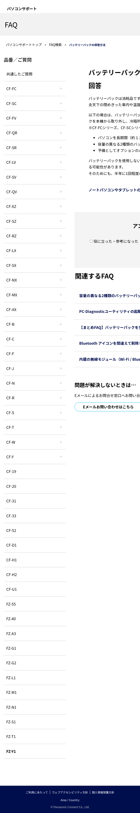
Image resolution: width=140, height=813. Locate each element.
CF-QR (11, 132)
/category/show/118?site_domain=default (61, 103)
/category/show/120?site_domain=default (61, 88)
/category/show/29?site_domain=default (61, 162)
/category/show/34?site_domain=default (61, 250)
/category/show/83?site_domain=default (61, 265)
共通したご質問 (19, 73)
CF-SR (11, 147)
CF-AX (11, 309)
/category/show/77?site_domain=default (61, 177)
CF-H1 (11, 559)
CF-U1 (11, 589)
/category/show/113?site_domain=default (61, 456)
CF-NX (11, 279)
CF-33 (11, 515)
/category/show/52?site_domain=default (61, 279)
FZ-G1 (11, 648)
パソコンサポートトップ (24, 44)
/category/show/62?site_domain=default (61, 397)
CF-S (10, 412)
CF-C (10, 338)
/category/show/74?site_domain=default (61, 147)
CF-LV (11, 162)
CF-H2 (11, 574)
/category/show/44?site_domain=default (61, 324)
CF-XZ (11, 206)
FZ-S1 (11, 721)
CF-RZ (11, 235)
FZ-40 (11, 618)
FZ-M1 (11, 692)
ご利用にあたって (37, 792)
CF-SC (11, 103)
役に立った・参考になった (115, 241)
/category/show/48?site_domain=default (61, 383)
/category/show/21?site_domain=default (61, 118)
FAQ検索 (55, 44)
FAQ (11, 24)
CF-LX (11, 250)
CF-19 (11, 471)
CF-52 (11, 530)
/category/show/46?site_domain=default (61, 353)
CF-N (10, 383)
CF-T (10, 427)
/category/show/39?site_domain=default (61, 294)
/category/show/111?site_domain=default (61, 206)
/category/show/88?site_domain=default (61, 221)
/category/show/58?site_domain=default (61, 191)
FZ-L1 (11, 677)
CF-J (10, 368)
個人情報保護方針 (103, 792)
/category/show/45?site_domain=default (61, 338)
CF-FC (11, 88)
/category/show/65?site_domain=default (61, 235)
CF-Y (10, 456)
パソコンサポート (22, 8)
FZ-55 (11, 603)
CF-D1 (11, 544)
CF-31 (11, 500)
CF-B (10, 324)
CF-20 (11, 486)
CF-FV (11, 118)
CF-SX (11, 265)
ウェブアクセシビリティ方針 (70, 792)
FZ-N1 (11, 707)
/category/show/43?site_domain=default (61, 309)
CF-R (10, 397)
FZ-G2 (11, 662)
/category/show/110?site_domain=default (61, 132)
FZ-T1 (11, 736)
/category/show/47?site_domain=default (61, 368)
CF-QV (11, 191)
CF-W (10, 442)
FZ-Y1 (11, 751)
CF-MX (11, 294)
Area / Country (70, 800)
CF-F (10, 353)
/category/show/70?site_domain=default (61, 412)
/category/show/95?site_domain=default (61, 442)
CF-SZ (11, 221)
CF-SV (11, 177)
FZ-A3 (11, 633)
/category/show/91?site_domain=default (61, 427)
